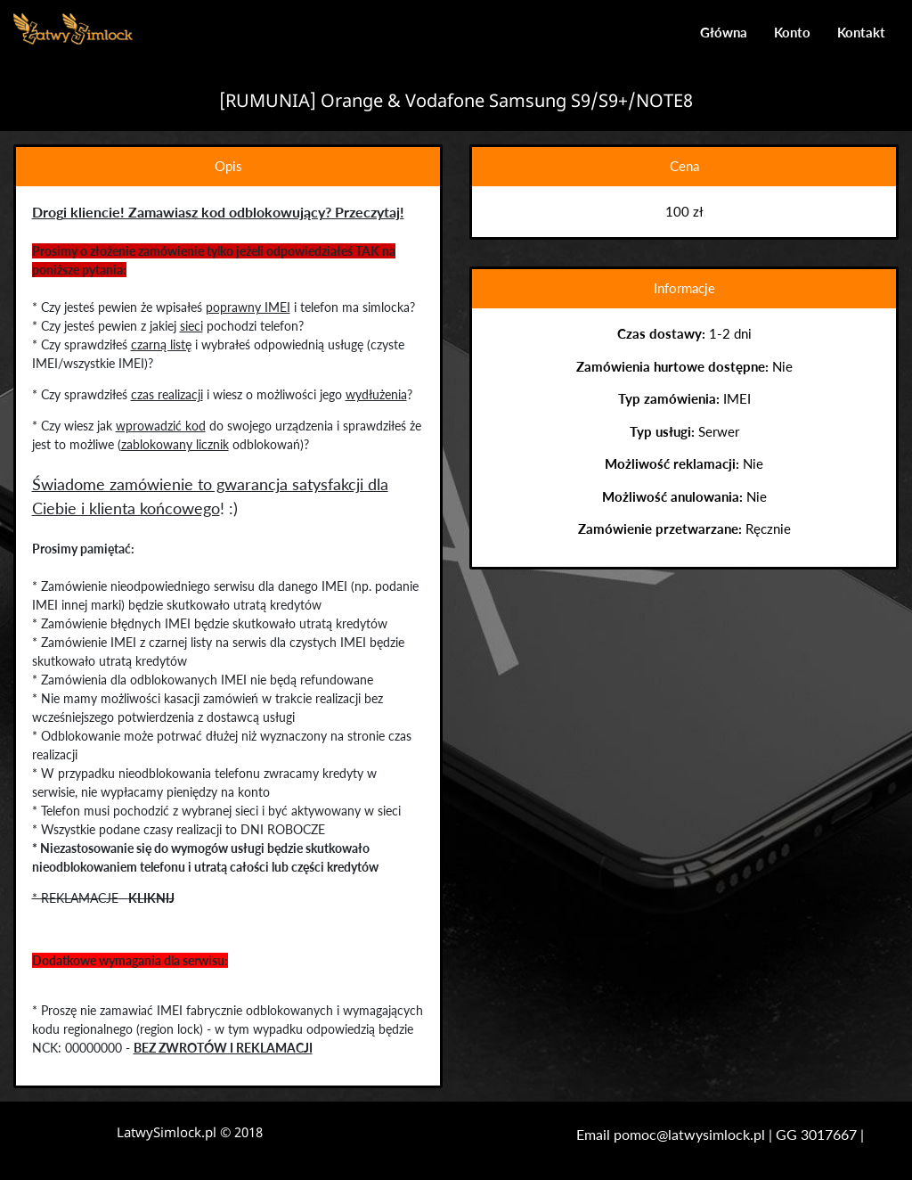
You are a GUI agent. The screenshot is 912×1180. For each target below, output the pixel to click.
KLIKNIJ (150, 897)
